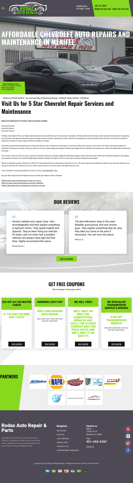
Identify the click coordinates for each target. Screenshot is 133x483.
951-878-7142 (123, 8)
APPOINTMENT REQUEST (68, 450)
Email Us (90, 447)
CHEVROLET (84, 98)
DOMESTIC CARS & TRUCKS (69, 98)
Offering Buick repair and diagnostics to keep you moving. (21, 181)
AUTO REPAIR (63, 438)
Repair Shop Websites (56, 463)
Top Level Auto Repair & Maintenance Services (42, 98)
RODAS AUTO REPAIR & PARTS (13, 98)
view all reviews (66, 258)
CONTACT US (62, 446)
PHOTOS (60, 434)
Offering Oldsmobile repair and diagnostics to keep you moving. (23, 186)
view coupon (17, 344)
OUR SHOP (61, 431)
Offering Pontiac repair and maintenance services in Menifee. (22, 183)
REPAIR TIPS (62, 442)
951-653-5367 (106, 8)
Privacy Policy (93, 463)
